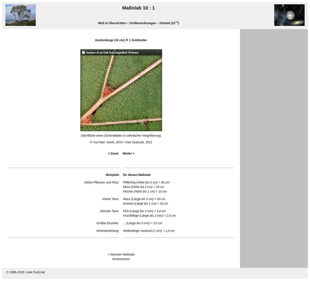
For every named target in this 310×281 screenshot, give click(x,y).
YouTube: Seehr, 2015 (108, 142)
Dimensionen (121, 259)
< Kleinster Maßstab (121, 254)
